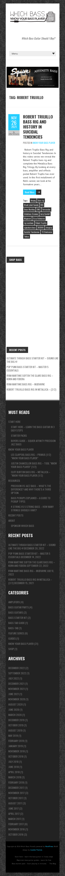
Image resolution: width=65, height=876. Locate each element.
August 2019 (15, 730)
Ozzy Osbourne (39, 218)
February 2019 (16, 741)
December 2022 (16, 668)
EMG (38, 209)
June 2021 (13, 694)
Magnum (27, 218)
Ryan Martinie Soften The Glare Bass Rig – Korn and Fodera (30, 377)
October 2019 (15, 725)
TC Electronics (47, 232)
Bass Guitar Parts (18, 607)
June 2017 (13, 808)
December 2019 (16, 720)
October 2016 (15, 834)
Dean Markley (29, 209)
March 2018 (14, 777)
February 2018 (16, 782)
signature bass (30, 227)
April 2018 (14, 772)
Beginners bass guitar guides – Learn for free (34, 860)
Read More (29, 192)
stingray (49, 227)
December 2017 (16, 787)
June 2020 (13, 709)
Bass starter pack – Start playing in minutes (29, 863)
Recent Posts (15, 515)
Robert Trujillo (41, 223)
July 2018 (13, 761)
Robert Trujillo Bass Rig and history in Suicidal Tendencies (38, 126)
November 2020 (16, 699)
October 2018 (15, 756)
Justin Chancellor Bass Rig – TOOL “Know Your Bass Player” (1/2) (34, 465)
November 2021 (16, 689)
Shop (11, 649)
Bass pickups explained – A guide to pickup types (30, 499)
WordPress (49, 846)
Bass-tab (13, 628)
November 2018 (16, 751)
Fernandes (46, 209)
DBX (41, 205)
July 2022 (13, 678)
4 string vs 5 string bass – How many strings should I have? (32, 508)
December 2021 (16, 683)
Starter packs (19, 435)
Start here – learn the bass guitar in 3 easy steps (33, 428)
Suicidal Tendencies (32, 232)
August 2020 (15, 704)
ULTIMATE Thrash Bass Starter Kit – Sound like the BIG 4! (32, 360)
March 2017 (14, 819)
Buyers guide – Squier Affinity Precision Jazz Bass (33, 442)
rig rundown (28, 223)
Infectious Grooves (31, 214)
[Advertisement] (32, 298)
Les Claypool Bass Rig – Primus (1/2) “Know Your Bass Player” (31, 456)
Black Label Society (31, 205)
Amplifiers (14, 602)
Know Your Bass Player (44, 142)
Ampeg (33, 200)
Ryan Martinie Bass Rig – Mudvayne (26, 384)
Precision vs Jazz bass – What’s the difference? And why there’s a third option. (31, 489)
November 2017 (16, 793)
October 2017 (15, 798)
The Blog (52, 863)
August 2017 (15, 803)
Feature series (16, 633)
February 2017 (16, 824)
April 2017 (14, 813)
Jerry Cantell (45, 214)
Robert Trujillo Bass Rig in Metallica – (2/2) (31, 389)
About (11, 520)
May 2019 (13, 735)
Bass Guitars (15, 612)
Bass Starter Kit (17, 617)
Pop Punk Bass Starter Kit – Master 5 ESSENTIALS (28, 368)
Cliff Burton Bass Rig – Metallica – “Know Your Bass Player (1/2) (30, 473)
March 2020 (15, 715)
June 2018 (13, 767)
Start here (14, 422)
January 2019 (15, 746)
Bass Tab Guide (16, 623)
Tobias (26, 236)
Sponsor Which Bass (22, 526)
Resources (14, 480)
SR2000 (41, 227)
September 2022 (17, 673)
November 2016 (16, 829)
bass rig (41, 200)
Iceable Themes (36, 850)
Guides (12, 638)
